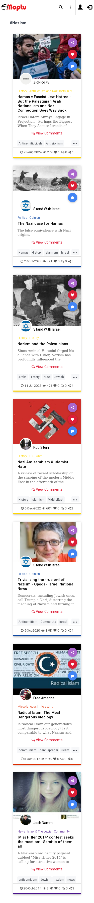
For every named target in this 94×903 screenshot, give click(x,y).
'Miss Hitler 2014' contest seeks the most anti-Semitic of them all (46, 842)
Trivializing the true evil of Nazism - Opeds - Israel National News (46, 584)
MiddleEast (55, 499)
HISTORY (35, 456)
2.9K (46, 759)
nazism (59, 879)
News (21, 831)
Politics (22, 217)
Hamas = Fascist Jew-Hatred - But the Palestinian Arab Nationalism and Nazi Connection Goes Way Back (44, 103)
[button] (61, 7)
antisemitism (28, 879)
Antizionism (54, 143)
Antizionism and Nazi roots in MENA (53, 91)
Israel (65, 252)
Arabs (23, 377)
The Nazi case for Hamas (40, 223)
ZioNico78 (41, 82)
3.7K (48, 888)
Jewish (59, 377)
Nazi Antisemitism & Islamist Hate (43, 464)
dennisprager (49, 750)
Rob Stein (41, 447)
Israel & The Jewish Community (48, 831)
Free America (43, 698)
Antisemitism (28, 622)
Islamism (51, 252)
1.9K (46, 630)
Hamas (24, 252)
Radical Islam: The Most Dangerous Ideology (39, 714)
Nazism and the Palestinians (43, 343)
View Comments (47, 133)
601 (47, 508)
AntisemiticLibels (31, 143)
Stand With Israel (46, 209)
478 (47, 386)
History (22, 91)
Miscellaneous (27, 706)
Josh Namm (43, 822)
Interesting (46, 706)
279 (48, 152)
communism (27, 750)
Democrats (48, 622)
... (75, 143)
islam (65, 750)
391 (47, 261)
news (71, 879)
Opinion (34, 217)
